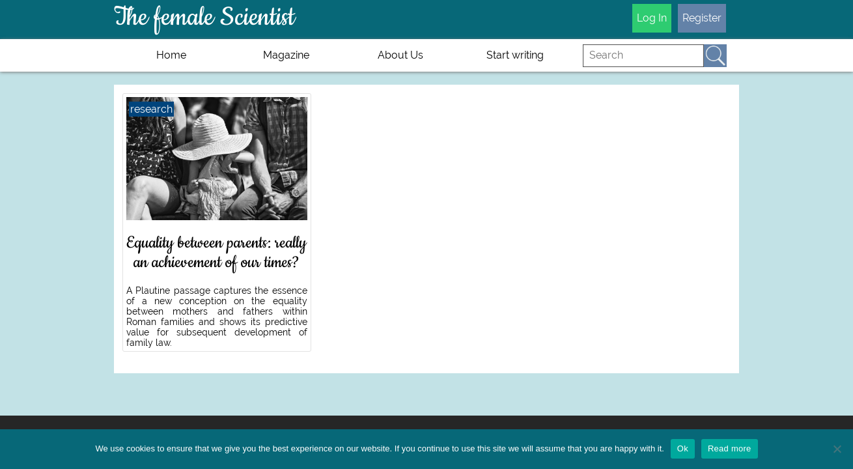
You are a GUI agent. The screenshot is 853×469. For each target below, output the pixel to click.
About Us (400, 55)
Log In (652, 18)
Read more (729, 448)
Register (701, 18)
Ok (682, 448)
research (151, 109)
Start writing (515, 55)
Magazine (286, 55)
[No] (836, 448)
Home (171, 55)
